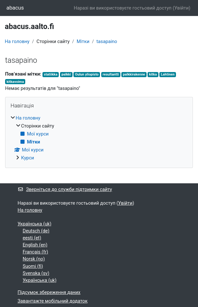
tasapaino (106, 41)
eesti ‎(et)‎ (32, 238)
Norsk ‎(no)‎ (34, 259)
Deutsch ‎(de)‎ (36, 231)
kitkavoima (15, 82)
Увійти (181, 8)
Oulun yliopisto (87, 74)
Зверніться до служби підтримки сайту (65, 189)
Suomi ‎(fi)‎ (33, 266)
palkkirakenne (134, 74)
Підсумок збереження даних (49, 292)
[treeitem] (99, 138)
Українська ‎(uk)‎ (34, 224)
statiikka (50, 74)
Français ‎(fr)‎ (35, 252)
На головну (17, 41)
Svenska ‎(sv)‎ (36, 273)
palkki (66, 74)
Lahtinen (168, 74)
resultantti (111, 74)
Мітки (83, 41)
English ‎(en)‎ (35, 245)
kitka (153, 74)
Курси (27, 158)
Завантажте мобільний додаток (53, 301)
